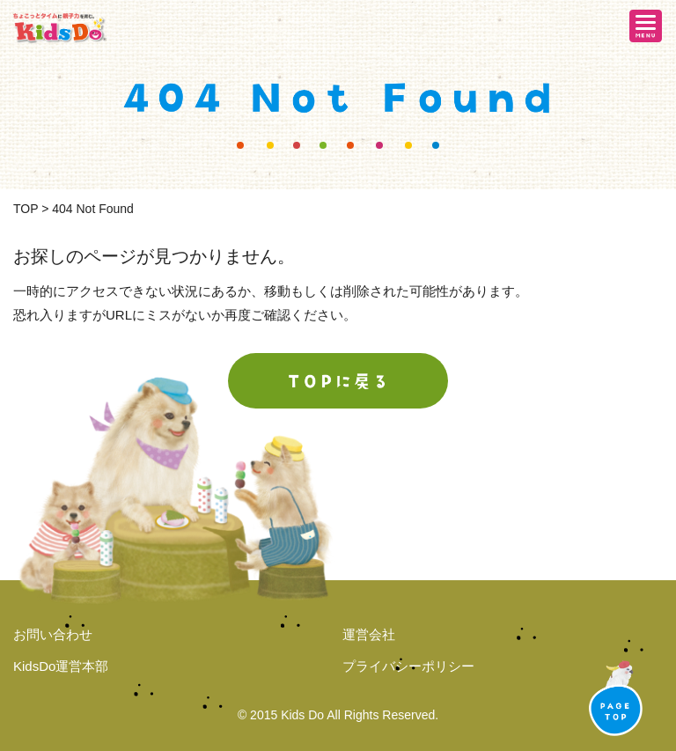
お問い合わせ (52, 634)
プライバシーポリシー (408, 666)
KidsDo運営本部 (60, 666)
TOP (25, 209)
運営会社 (368, 634)
